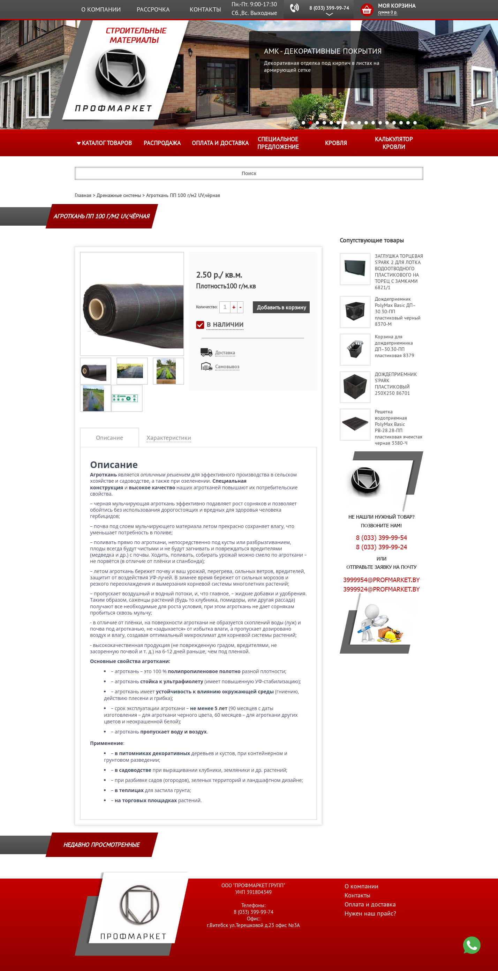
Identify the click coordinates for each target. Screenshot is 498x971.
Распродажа (162, 143)
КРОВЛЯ (336, 143)
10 (366, 123)
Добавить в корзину (281, 307)
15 (401, 123)
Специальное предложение (278, 143)
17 (415, 123)
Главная (83, 195)
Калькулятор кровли (394, 143)
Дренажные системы (119, 195)
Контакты (205, 9)
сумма (387, 12)
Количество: (207, 306)
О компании (101, 9)
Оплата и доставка (220, 143)
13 (387, 123)
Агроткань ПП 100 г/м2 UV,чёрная (183, 195)
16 (408, 123)
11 (373, 123)
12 (380, 123)
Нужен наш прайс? (370, 913)
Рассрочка (153, 9)
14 (394, 123)
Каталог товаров (107, 143)
